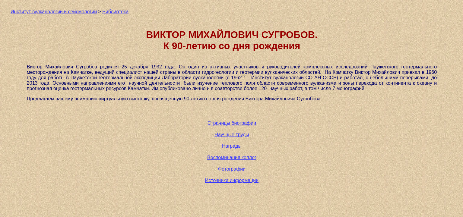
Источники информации (231, 180)
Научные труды (231, 134)
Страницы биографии (232, 123)
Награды (232, 146)
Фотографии (232, 168)
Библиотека (115, 11)
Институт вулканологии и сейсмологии (54, 11)
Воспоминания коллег (231, 157)
